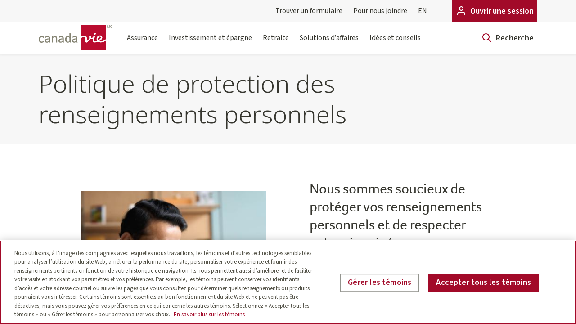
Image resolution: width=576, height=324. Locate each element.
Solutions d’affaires (329, 43)
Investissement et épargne (210, 43)
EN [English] (422, 11)
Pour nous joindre (380, 11)
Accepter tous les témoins (483, 282)
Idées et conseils (395, 43)
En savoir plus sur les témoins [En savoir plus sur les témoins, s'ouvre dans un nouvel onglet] (208, 314)
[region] (288, 282)
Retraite (276, 43)
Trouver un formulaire (308, 11)
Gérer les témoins (379, 282)
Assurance (142, 43)
